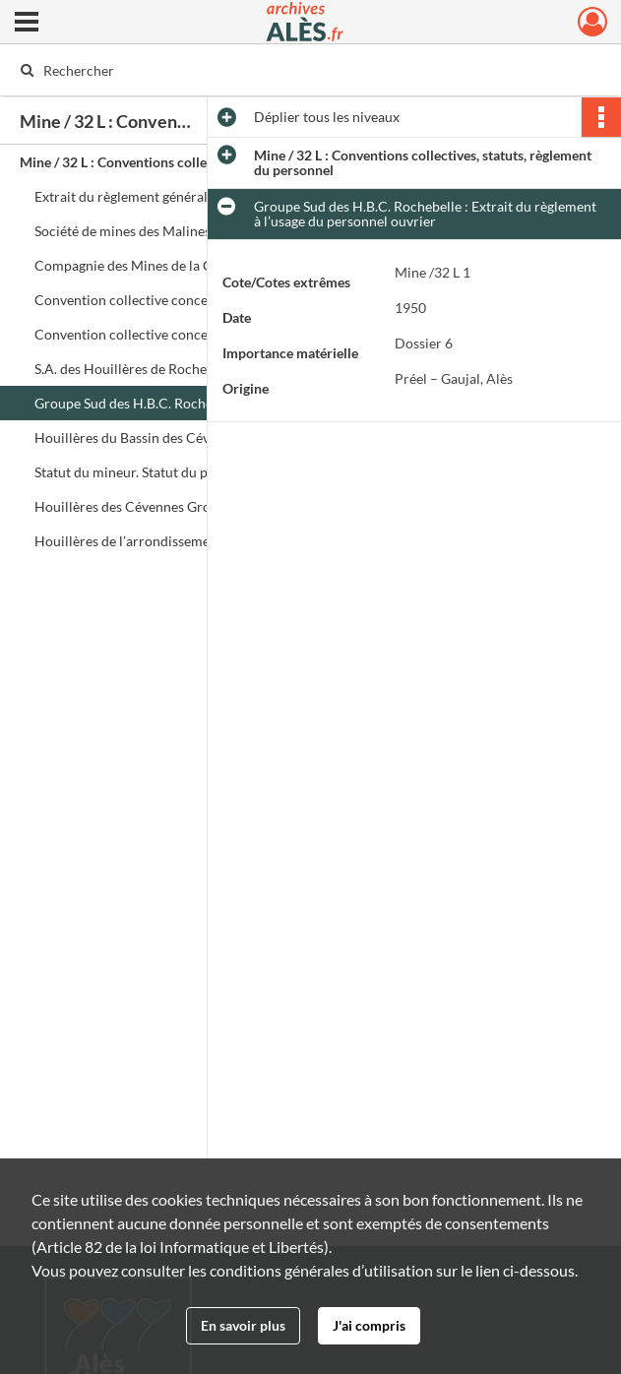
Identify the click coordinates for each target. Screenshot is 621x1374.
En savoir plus (243, 1325)
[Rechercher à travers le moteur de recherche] (289, 69)
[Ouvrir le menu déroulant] (26, 23)
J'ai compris (369, 1325)
